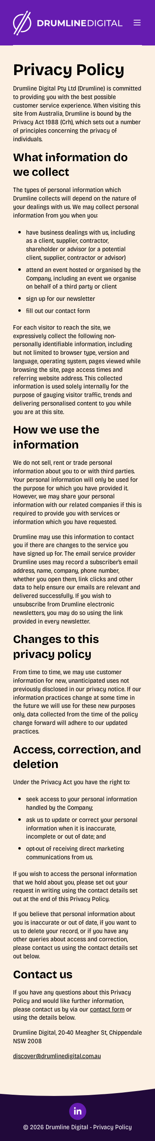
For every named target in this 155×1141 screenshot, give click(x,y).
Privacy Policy (112, 1127)
